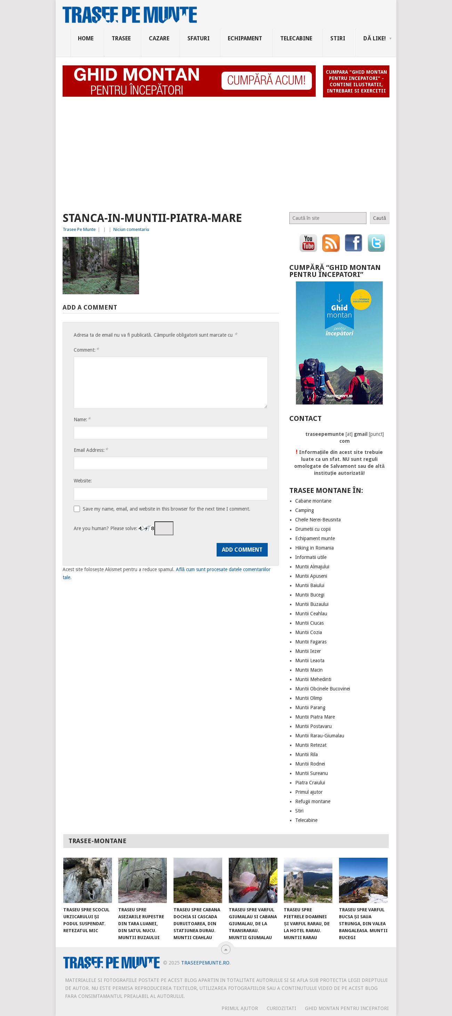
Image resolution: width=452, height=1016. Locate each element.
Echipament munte (315, 538)
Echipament (245, 38)
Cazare (159, 38)
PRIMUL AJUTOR (239, 1008)
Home (86, 38)
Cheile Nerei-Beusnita (318, 519)
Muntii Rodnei (310, 764)
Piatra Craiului (310, 782)
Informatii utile (310, 557)
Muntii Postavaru (313, 726)
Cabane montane (313, 501)
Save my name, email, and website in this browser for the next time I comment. (166, 509)
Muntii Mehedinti (313, 679)
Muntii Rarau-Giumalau (319, 735)
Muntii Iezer (308, 651)
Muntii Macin (309, 670)
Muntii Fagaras (310, 642)
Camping (304, 510)
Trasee (121, 38)
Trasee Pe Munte (79, 229)
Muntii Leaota (309, 660)
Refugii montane (312, 801)
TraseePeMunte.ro (205, 963)
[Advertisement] (226, 151)
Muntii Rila (306, 754)
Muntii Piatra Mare (315, 717)
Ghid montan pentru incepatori (347, 1008)
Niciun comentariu (131, 229)
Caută (379, 218)
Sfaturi (198, 38)
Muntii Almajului (312, 566)
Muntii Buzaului (312, 604)
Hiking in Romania (314, 548)
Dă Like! (374, 38)
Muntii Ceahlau (311, 613)
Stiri (337, 38)
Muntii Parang (310, 707)
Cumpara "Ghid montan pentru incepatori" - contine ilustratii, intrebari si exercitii (356, 81)
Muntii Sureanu (311, 773)
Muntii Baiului (309, 585)
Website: (83, 480)
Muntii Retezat (310, 745)
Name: (82, 419)
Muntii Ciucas (309, 623)
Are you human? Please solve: (123, 528)
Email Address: (91, 450)
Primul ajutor (309, 792)
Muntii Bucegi (309, 595)
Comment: (86, 349)
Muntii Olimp (308, 698)
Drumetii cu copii (313, 529)
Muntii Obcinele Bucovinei (322, 688)
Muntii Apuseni (311, 576)
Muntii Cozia (308, 632)
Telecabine (296, 38)
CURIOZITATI (281, 1008)
